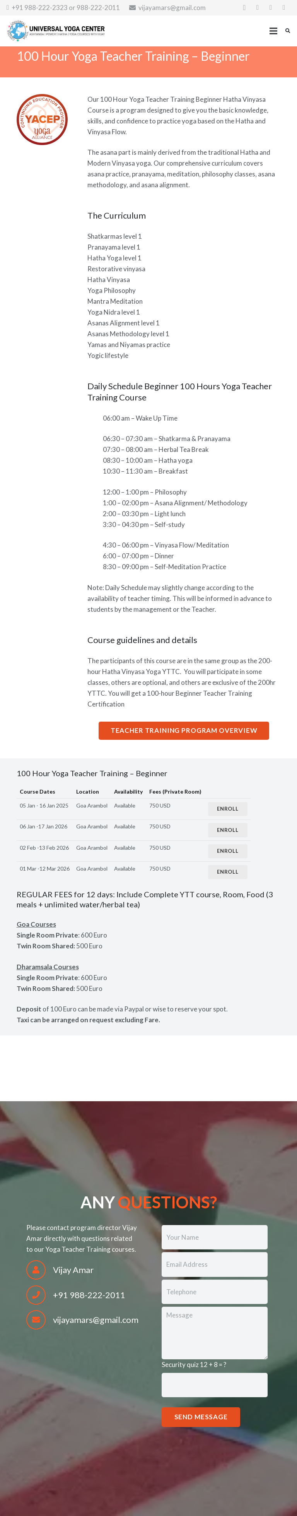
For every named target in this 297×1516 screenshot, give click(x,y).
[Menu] (273, 31)
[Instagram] (244, 7)
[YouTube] (283, 7)
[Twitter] (270, 7)
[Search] (288, 31)
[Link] (56, 31)
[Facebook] (257, 7)
